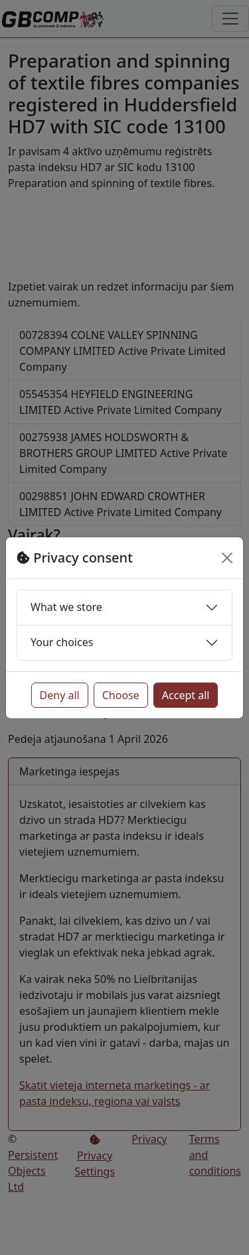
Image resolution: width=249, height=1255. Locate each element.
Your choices (62, 642)
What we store (66, 607)
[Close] (227, 557)
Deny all (60, 695)
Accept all (186, 695)
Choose (120, 695)
